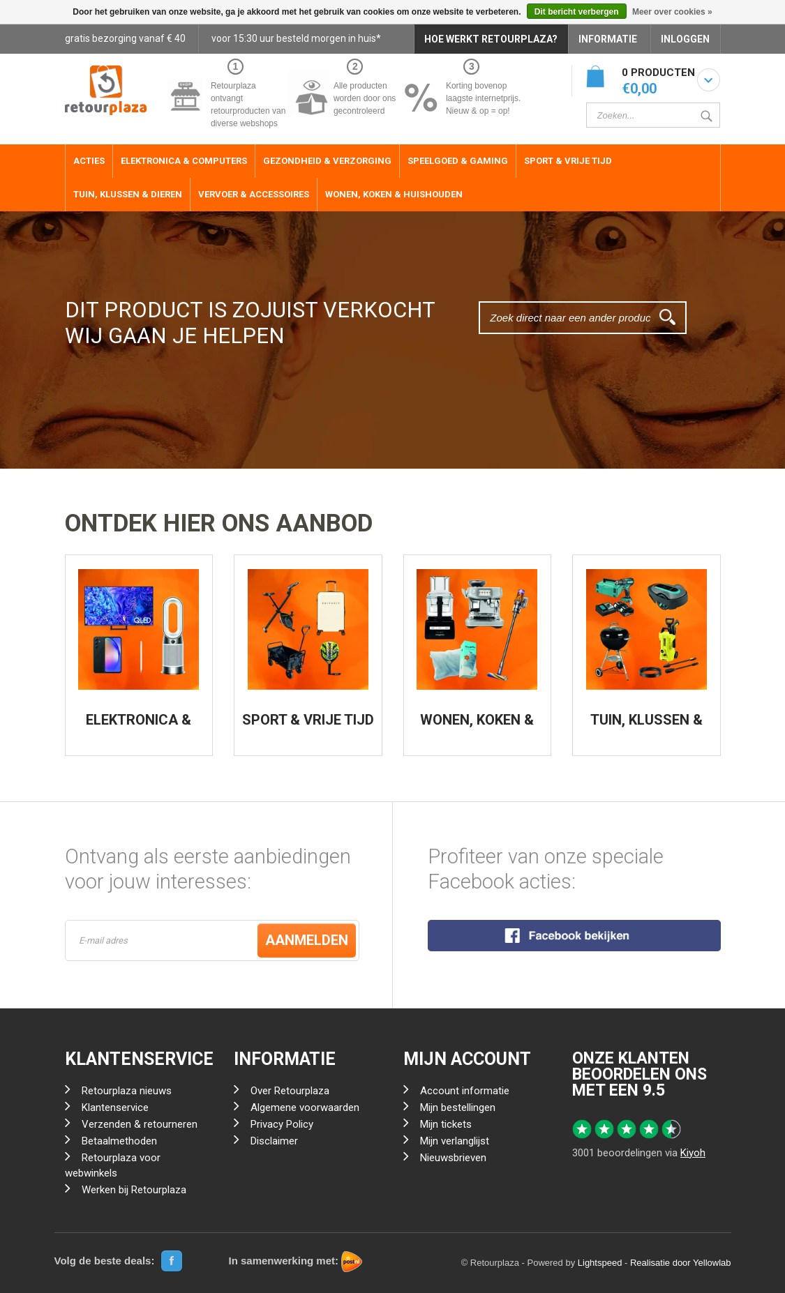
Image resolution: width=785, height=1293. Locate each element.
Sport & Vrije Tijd (568, 161)
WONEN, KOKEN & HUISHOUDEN (477, 726)
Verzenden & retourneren (139, 1124)
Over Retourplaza (290, 1090)
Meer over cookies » (672, 12)
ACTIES (89, 161)
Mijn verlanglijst (454, 1141)
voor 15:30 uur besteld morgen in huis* (296, 38)
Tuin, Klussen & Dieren (127, 194)
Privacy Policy (282, 1124)
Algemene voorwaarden (305, 1107)
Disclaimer (274, 1141)
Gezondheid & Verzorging (327, 161)
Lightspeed (600, 1262)
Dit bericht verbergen (576, 12)
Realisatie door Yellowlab (680, 1262)
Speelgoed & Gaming (458, 161)
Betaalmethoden (119, 1141)
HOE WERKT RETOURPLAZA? (491, 39)
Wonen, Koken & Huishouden (394, 194)
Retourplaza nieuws (127, 1090)
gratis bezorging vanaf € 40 (125, 38)
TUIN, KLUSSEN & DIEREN (646, 726)
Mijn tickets (446, 1124)
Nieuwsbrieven (453, 1157)
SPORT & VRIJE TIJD (308, 719)
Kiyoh (692, 1153)
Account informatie (464, 1090)
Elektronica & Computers (184, 161)
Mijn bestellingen (457, 1107)
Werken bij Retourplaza (134, 1190)
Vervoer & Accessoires (253, 194)
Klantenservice (115, 1107)
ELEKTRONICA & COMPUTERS (138, 726)
